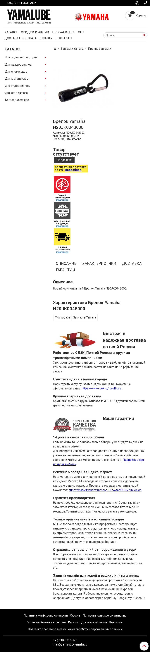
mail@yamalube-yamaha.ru (70, 644)
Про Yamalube (63, 32)
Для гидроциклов (17, 86)
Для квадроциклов (18, 64)
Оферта (75, 615)
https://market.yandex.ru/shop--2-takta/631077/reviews (105, 490)
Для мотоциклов (16, 78)
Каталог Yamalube (17, 100)
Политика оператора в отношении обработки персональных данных (75, 629)
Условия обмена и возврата (46, 622)
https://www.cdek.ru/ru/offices (101, 388)
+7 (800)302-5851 (65, 640)
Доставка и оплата (20, 38)
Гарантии (65, 270)
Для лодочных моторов (21, 57)
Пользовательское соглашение (104, 615)
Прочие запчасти (99, 48)
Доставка (132, 263)
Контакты (64, 38)
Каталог (11, 32)
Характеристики (99, 263)
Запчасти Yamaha (72, 48)
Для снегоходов (16, 71)
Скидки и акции (35, 32)
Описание (66, 263)
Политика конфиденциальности (46, 615)
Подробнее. (73, 170)
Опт (81, 32)
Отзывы (46, 38)
